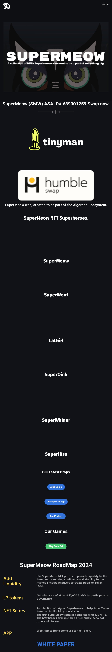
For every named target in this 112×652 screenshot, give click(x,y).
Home (105, 4)
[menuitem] (105, 4)
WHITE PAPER (56, 644)
